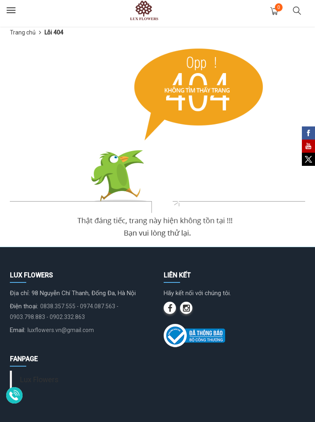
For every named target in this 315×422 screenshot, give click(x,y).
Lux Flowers (39, 380)
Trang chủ (23, 32)
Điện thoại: (24, 306)
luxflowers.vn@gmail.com (60, 330)
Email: (17, 330)
